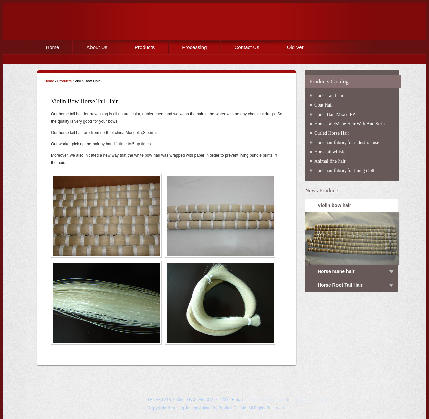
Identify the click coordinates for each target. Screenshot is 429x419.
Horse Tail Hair (329, 95)
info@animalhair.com (264, 399)
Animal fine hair (330, 161)
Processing (194, 47)
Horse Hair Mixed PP (334, 114)
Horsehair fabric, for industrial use (346, 142)
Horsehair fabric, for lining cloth (344, 170)
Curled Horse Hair (331, 133)
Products (145, 47)
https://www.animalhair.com (317, 399)
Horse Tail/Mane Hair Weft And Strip (349, 123)
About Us (96, 47)
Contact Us (246, 47)
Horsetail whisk (329, 151)
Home (52, 47)
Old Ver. (296, 47)
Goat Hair (323, 105)
